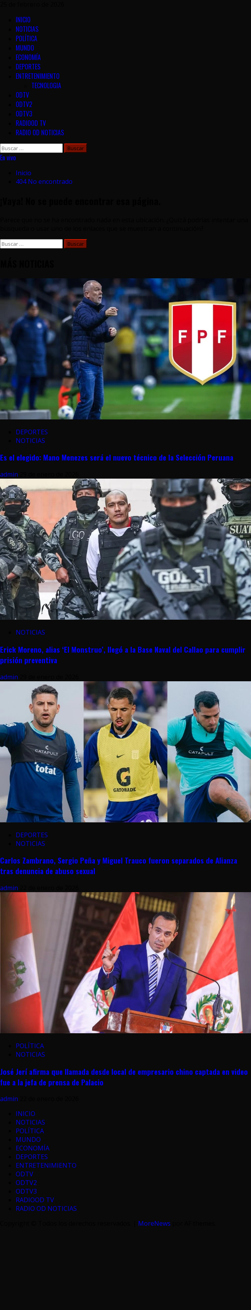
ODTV (22, 95)
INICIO (23, 19)
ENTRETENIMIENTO (38, 76)
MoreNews (154, 1223)
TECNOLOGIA (46, 85)
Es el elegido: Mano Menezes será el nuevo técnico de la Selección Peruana (116, 457)
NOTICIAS (27, 29)
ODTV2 (24, 104)
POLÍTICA (26, 38)
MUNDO (25, 48)
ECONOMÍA (28, 57)
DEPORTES (28, 66)
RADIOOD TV (31, 123)
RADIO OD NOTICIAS (40, 132)
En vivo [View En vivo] (8, 157)
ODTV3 (24, 113)
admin (10, 474)
